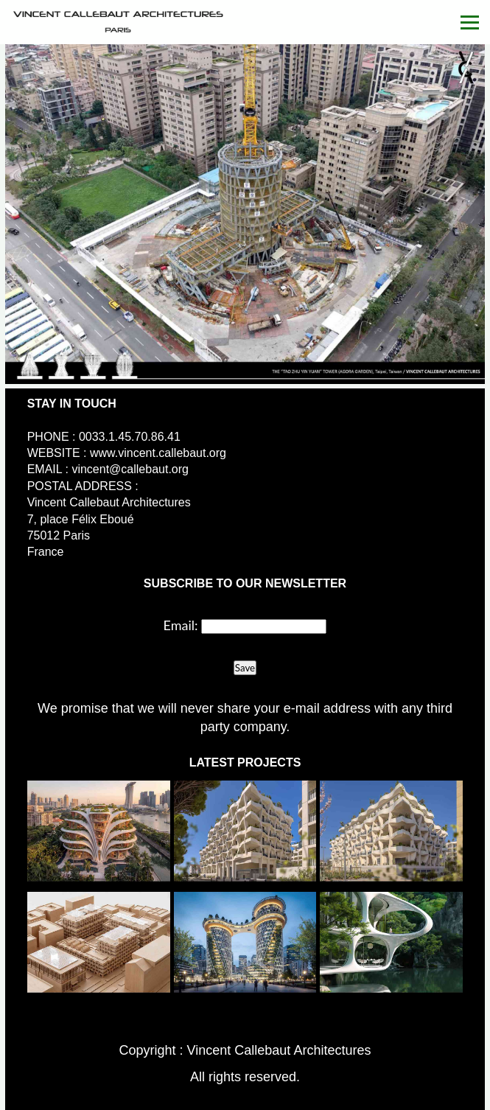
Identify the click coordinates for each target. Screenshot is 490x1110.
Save (245, 668)
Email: (181, 625)
